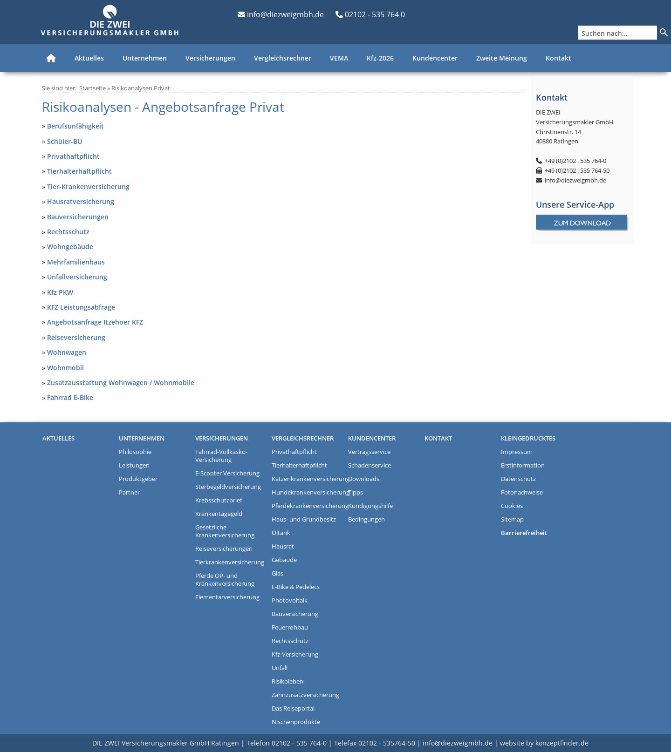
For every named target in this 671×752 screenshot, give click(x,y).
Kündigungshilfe (370, 506)
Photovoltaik (290, 600)
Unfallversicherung (77, 276)
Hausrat (283, 546)
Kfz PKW (60, 292)
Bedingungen (366, 519)
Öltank (281, 533)
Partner (129, 492)
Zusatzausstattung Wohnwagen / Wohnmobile (120, 382)
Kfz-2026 (380, 58)
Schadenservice (369, 465)
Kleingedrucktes (528, 438)
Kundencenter (435, 58)
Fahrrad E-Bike (70, 397)
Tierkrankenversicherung (229, 562)
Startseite (92, 88)
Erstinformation (523, 465)
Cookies (512, 506)
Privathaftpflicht (73, 156)
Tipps (355, 492)
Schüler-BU (64, 141)
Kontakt (558, 58)
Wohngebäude (70, 246)
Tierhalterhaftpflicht (79, 171)
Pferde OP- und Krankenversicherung (224, 580)
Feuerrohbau (290, 627)
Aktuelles (89, 58)
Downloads (363, 479)
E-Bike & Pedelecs (296, 587)
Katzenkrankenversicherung (307, 479)
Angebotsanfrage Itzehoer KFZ (95, 322)
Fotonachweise (522, 492)
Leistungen (134, 465)
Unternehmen (145, 58)
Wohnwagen (66, 352)
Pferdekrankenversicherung (307, 506)
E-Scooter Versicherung (227, 473)
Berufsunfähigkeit (75, 126)
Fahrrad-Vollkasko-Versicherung (221, 456)
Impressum (517, 452)
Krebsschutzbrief (218, 500)
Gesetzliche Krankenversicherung (224, 531)
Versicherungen (210, 58)
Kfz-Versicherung (295, 654)
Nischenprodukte (296, 722)
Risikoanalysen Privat (140, 88)
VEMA (339, 58)
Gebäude (284, 560)
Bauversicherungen (78, 216)
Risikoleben (287, 681)
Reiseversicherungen (224, 549)
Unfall (280, 668)
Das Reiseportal (293, 708)
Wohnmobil (65, 367)
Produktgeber (138, 479)
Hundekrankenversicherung (307, 492)
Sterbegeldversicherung (228, 487)
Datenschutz (518, 479)
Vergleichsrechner (282, 58)
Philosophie (135, 452)
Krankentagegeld (218, 514)
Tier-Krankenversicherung (88, 186)
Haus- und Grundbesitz (304, 519)
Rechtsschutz (68, 231)
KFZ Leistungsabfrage (81, 307)
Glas (277, 573)
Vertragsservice (369, 452)
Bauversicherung (295, 614)
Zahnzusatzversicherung (305, 695)
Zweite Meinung (501, 58)
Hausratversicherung (80, 201)
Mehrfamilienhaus (76, 261)
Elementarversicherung (227, 597)
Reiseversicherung (76, 337)
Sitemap (512, 519)
